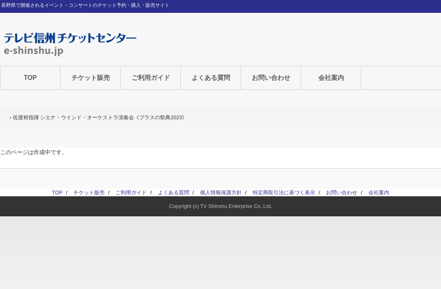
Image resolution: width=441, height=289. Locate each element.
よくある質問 (211, 77)
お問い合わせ (271, 77)
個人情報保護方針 (221, 192)
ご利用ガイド (150, 77)
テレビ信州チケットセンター (70, 44)
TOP (30, 77)
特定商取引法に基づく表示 (284, 192)
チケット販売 (90, 77)
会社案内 (331, 77)
